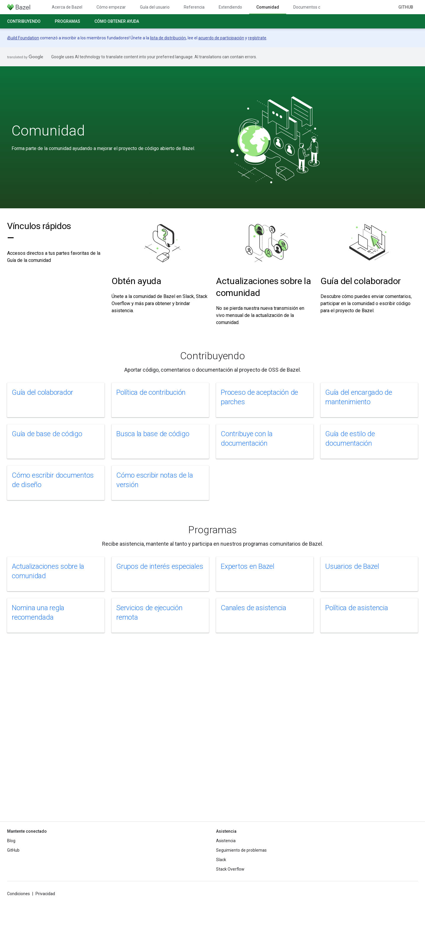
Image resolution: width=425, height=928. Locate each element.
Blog (11, 840)
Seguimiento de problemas (241, 850)
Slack (221, 859)
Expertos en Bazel (247, 566)
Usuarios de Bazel (352, 566)
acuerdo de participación (221, 38)
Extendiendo (230, 7)
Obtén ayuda (136, 281)
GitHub (405, 7)
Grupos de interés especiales (159, 566)
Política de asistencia (356, 608)
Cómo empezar (111, 7)
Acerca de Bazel (67, 7)
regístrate (257, 38)
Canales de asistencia (253, 608)
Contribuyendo (24, 21)
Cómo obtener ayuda (116, 21)
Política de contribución (151, 392)
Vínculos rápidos (39, 232)
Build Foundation (23, 38)
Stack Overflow (230, 869)
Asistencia (226, 840)
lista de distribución (168, 38)
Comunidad (48, 131)
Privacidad (45, 893)
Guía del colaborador (361, 281)
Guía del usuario (155, 7)
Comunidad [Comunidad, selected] (267, 7)
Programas (67, 21)
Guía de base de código (47, 434)
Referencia (194, 7)
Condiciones (18, 893)
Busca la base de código (152, 434)
